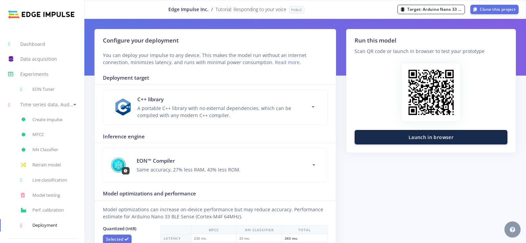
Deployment (38, 225)
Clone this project (494, 9)
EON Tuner (37, 89)
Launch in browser (431, 137)
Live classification (43, 180)
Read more (287, 62)
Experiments (28, 74)
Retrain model (40, 165)
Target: (432, 9)
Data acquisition (32, 59)
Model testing (40, 195)
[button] (42, 104)
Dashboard (26, 44)
